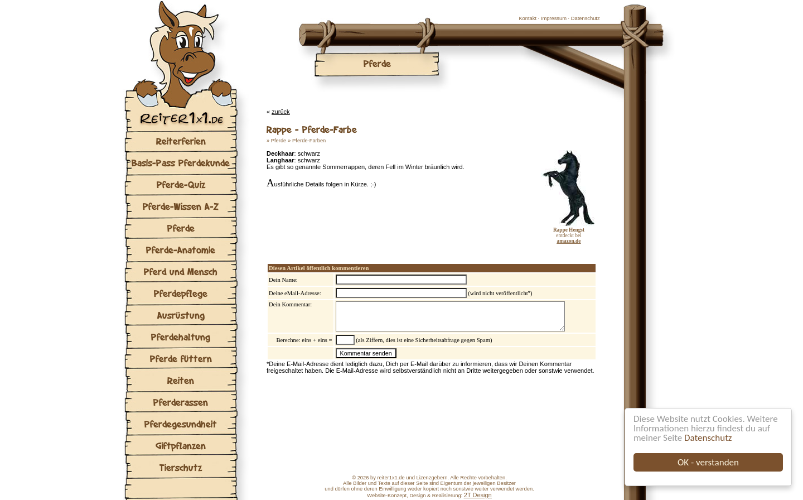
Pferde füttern (181, 358)
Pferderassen (180, 402)
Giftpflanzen (181, 445)
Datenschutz (708, 438)
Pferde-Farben (309, 140)
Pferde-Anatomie (180, 250)
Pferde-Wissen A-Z (181, 206)
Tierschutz (180, 467)
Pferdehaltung (180, 337)
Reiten (180, 380)
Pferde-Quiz (181, 184)
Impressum (554, 18)
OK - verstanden (708, 462)
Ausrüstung (181, 315)
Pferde (181, 228)
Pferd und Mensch (180, 271)
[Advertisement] (397, 219)
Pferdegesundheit (180, 424)
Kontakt (527, 18)
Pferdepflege (180, 293)
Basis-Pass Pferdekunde (181, 163)
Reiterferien (181, 141)
